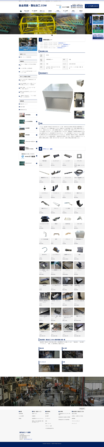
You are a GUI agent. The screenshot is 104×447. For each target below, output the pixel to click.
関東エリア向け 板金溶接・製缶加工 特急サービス (37, 422)
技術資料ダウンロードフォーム (37, 418)
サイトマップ (74, 423)
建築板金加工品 (23, 109)
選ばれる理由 (30, 386)
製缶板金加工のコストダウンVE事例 (64, 414)
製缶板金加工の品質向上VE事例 (64, 417)
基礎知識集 (21, 413)
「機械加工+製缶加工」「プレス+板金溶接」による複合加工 (28, 96)
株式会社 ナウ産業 (50, 443)
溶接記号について (24, 104)
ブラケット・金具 (47, 149)
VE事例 (51, 396)
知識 (21, 411)
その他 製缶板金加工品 (49, 428)
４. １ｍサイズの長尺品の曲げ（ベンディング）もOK (28, 72)
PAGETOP (82, 408)
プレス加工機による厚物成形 (26, 68)
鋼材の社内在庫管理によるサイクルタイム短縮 (28, 92)
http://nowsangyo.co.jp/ (28, 439)
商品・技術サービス (37, 411)
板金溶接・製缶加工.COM (33, 5)
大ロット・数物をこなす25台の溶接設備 (28, 65)
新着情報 (71, 396)
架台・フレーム (48, 423)
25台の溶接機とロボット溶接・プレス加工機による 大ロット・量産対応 (28, 84)
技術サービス (51, 386)
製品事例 (31, 396)
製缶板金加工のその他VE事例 (64, 419)
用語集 (20, 418)
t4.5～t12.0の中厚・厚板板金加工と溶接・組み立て (28, 80)
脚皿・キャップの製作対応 (25, 57)
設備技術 (71, 386)
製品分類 (47, 413)
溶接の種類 (22, 106)
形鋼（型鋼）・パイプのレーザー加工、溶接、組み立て (27, 88)
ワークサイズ (47, 418)
